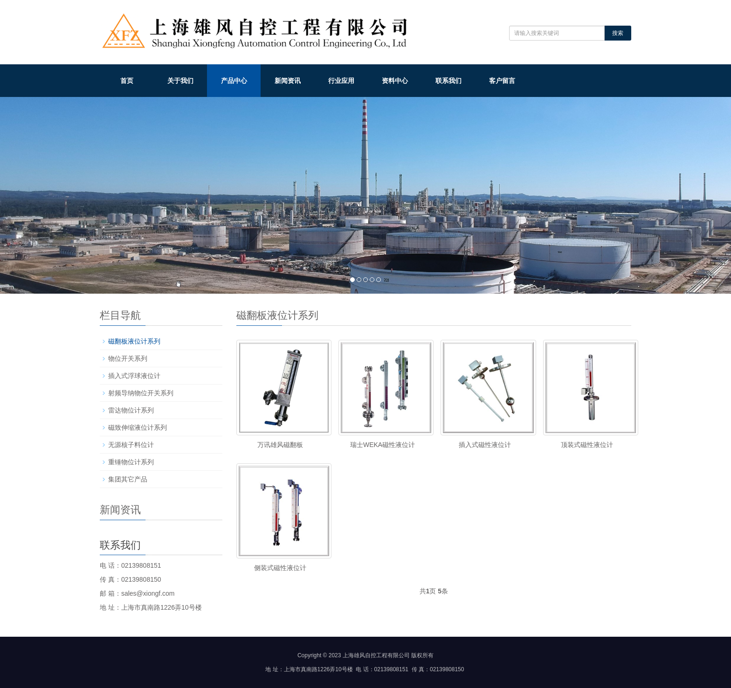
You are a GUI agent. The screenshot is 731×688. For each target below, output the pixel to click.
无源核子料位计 (131, 444)
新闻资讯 (288, 80)
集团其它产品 (127, 479)
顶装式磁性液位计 (587, 444)
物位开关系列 (127, 358)
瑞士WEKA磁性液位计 (382, 444)
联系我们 (448, 80)
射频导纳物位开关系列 (140, 393)
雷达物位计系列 (131, 410)
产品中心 (234, 80)
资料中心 (395, 80)
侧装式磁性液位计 (280, 567)
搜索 (617, 33)
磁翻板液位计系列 (134, 341)
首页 (126, 80)
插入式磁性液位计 (485, 444)
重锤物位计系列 (131, 462)
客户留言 (502, 80)
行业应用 (341, 80)
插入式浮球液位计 (134, 375)
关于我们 (180, 80)
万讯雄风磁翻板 (280, 444)
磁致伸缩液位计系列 (137, 427)
